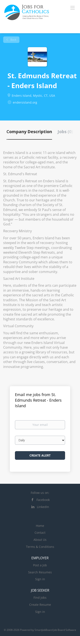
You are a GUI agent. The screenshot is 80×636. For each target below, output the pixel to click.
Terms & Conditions (40, 547)
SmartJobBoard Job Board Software (55, 630)
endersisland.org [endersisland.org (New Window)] (25, 102)
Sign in (40, 579)
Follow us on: (40, 493)
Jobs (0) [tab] (65, 131)
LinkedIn (43, 507)
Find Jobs (40, 597)
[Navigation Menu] (72, 7)
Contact (40, 533)
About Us (40, 540)
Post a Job (40, 565)
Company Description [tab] (29, 131)
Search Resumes (40, 572)
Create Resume (40, 605)
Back (13, 39)
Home (40, 526)
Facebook (43, 500)
